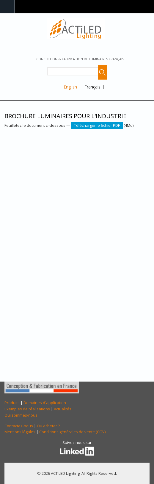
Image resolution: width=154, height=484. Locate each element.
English (70, 87)
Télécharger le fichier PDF (97, 125)
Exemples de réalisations (27, 409)
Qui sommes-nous (20, 415)
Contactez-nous (18, 425)
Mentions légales (19, 431)
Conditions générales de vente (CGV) (72, 431)
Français (92, 87)
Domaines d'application (44, 402)
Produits (12, 402)
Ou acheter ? (48, 425)
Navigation (7, 6)
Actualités (62, 409)
